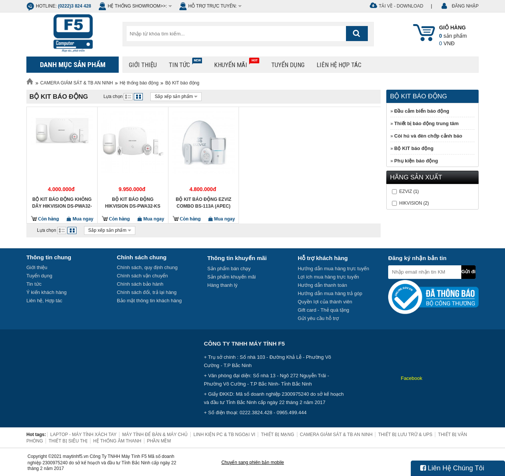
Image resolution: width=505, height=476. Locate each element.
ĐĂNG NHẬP (465, 6)
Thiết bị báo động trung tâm (426, 123)
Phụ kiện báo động (416, 161)
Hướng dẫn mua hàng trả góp (330, 293)
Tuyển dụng (288, 65)
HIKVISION (410, 203)
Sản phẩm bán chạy (229, 268)
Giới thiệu (143, 65)
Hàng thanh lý (222, 285)
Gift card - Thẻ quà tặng (323, 310)
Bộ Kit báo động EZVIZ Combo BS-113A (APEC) (203, 203)
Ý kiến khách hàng (46, 292)
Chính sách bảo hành (140, 284)
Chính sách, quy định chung (147, 267)
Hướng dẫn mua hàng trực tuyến (333, 268)
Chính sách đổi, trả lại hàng (147, 292)
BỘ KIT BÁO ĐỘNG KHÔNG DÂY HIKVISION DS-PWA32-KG (62, 203)
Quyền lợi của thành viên (325, 302)
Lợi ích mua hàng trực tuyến (328, 277)
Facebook (411, 378)
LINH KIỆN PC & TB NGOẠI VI (224, 434)
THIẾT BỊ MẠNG (277, 434)
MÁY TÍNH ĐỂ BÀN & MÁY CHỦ (155, 434)
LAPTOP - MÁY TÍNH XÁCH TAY (83, 434)
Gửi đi (468, 271)
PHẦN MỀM (159, 441)
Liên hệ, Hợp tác (44, 300)
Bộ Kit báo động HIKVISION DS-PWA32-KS (133, 203)
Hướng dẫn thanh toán (322, 285)
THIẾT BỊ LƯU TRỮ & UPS (405, 434)
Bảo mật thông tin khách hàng (149, 300)
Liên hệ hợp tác (339, 65)
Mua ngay (80, 219)
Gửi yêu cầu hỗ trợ (318, 318)
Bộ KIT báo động (182, 83)
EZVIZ (405, 191)
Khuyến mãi (236, 63)
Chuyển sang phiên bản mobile (252, 462)
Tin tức (185, 63)
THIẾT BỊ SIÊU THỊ (68, 441)
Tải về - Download (401, 6)
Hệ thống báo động (139, 83)
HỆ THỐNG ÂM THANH (117, 441)
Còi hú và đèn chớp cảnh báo (428, 136)
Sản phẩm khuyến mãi (231, 277)
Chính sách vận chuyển (142, 276)
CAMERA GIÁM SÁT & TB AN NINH (76, 83)
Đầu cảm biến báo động (421, 111)
